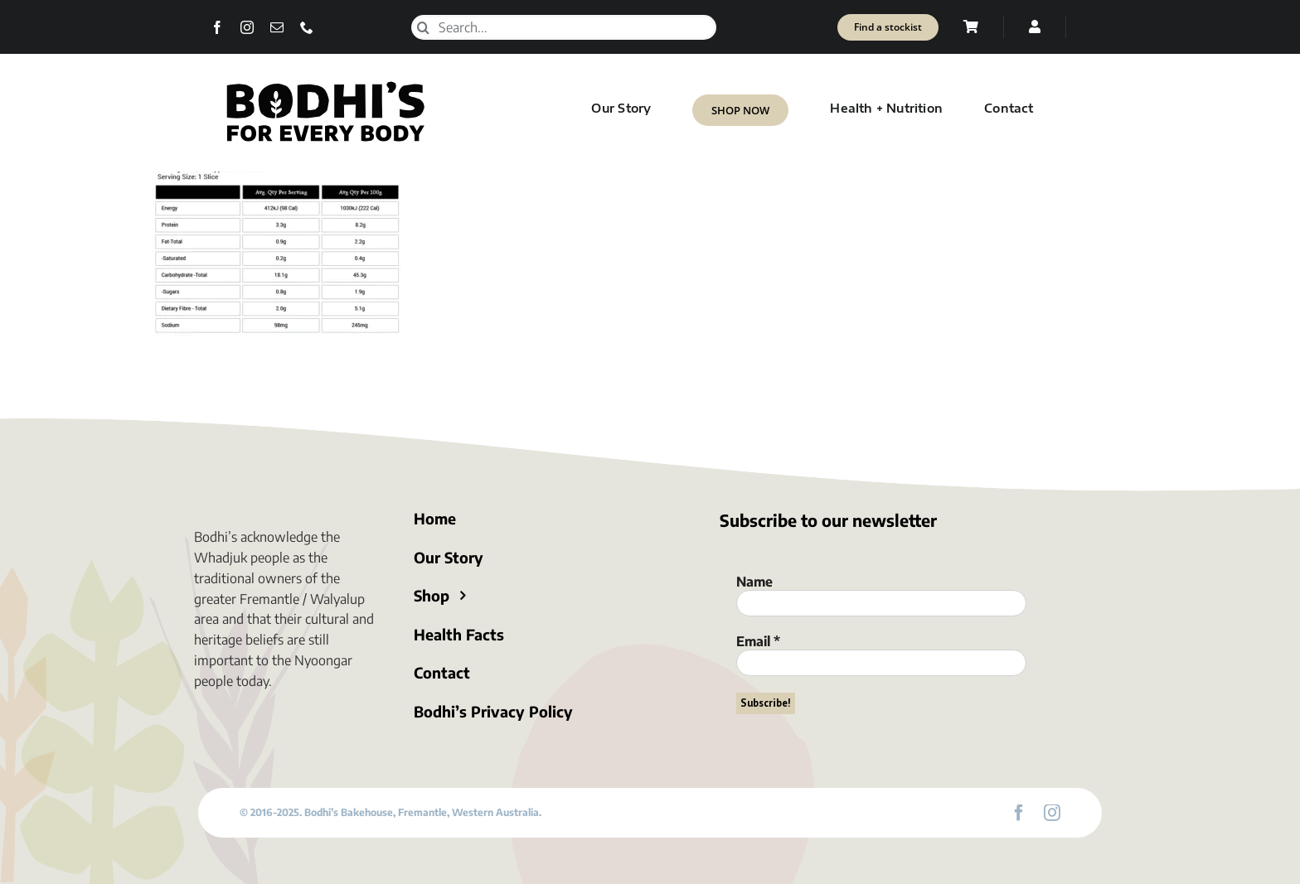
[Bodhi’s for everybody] (325, 84)
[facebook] (217, 27)
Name (754, 581)
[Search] (423, 27)
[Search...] (563, 27)
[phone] (306, 27)
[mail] (277, 27)
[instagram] (247, 27)
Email (758, 641)
